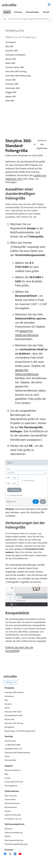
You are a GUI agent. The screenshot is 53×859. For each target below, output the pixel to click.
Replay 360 (10, 96)
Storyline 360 (11, 50)
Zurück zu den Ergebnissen (41, 144)
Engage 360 (10, 92)
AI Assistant (10, 42)
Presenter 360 (11, 84)
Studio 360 (10, 80)
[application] (46, 852)
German (11, 682)
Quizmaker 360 (12, 88)
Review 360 (10, 59)
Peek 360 (9, 100)
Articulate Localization (15, 54)
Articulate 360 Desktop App (18, 75)
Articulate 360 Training (15, 71)
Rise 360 (9, 46)
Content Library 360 (14, 67)
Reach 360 (10, 63)
